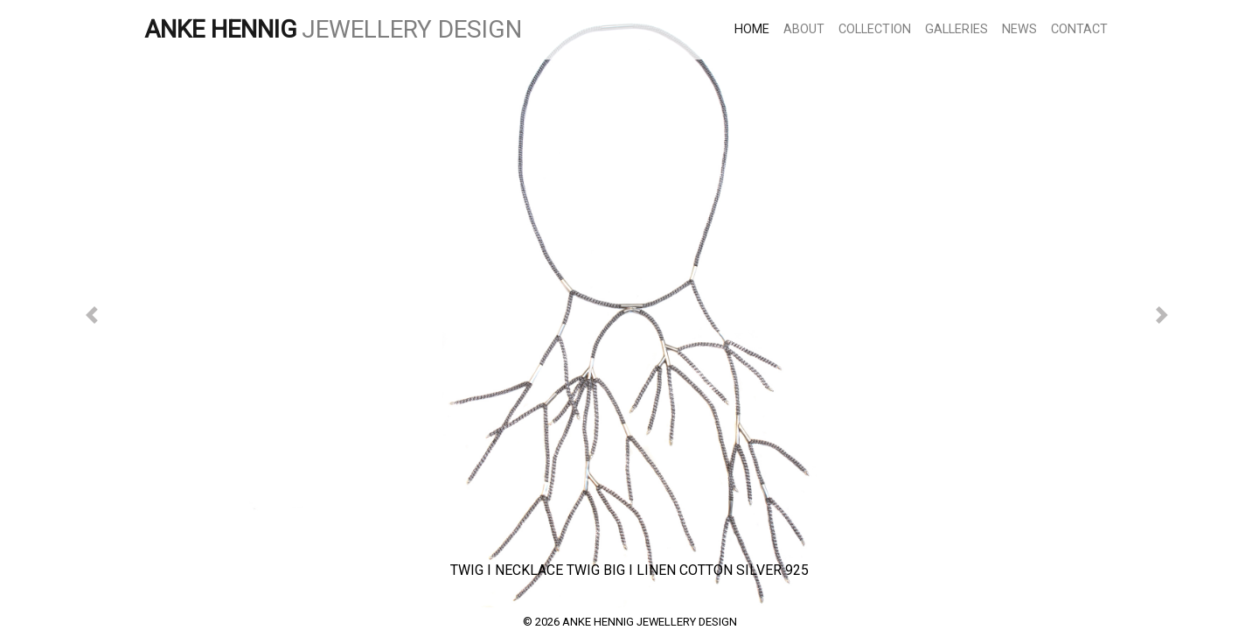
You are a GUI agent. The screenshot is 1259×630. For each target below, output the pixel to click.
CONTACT (1079, 29)
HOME (755, 28)
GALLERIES (956, 29)
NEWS (1019, 29)
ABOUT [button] (803, 29)
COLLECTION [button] (874, 29)
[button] (94, 315)
